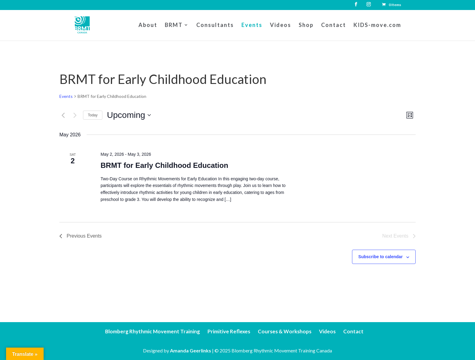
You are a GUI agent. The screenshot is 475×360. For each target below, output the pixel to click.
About (147, 25)
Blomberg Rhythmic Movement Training (152, 331)
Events (251, 25)
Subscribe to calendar (380, 256)
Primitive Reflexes (229, 331)
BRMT (174, 25)
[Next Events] (74, 115)
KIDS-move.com (377, 25)
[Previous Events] (63, 115)
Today (93, 115)
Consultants (215, 25)
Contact (333, 25)
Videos (280, 25)
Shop (306, 25)
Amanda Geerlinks (190, 350)
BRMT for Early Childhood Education (164, 165)
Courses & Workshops (284, 331)
